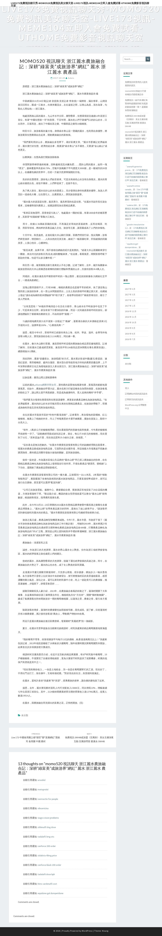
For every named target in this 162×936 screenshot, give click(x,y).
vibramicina (43, 808)
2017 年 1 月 (130, 306)
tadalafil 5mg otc (46, 836)
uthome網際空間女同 (45, 384)
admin (71, 78)
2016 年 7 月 (130, 339)
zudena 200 (132, 205)
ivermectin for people (48, 799)
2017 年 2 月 (130, 300)
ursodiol (41, 780)
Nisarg (105, 931)
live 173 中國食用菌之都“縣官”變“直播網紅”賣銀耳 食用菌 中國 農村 (35, 738)
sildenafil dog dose (47, 827)
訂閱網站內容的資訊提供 (136, 393)
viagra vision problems (48, 817)
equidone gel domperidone (50, 893)
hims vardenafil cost (47, 883)
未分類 (24, 715)
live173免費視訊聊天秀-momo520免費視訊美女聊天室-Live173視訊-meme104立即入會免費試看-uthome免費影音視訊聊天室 (80, 4)
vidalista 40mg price (47, 855)
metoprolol (43, 789)
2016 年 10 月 (130, 322)
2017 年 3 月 (130, 294)
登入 (127, 388)
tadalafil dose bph (46, 874)
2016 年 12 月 (130, 311)
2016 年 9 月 (130, 328)
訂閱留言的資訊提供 (134, 399)
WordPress (87, 931)
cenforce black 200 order (49, 864)
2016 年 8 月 (130, 333)
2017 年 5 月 (130, 289)
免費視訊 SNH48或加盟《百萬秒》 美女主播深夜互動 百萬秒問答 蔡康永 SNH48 (89, 738)
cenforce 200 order (47, 846)
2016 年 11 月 (130, 317)
